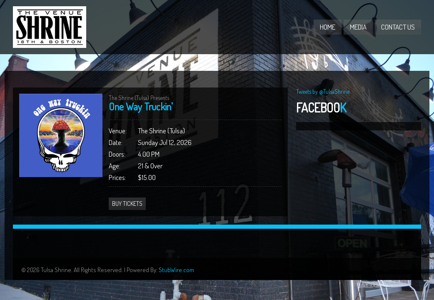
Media (358, 26)
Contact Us (398, 26)
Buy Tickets (127, 203)
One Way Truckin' (141, 106)
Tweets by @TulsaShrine (322, 91)
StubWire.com (176, 270)
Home (327, 26)
